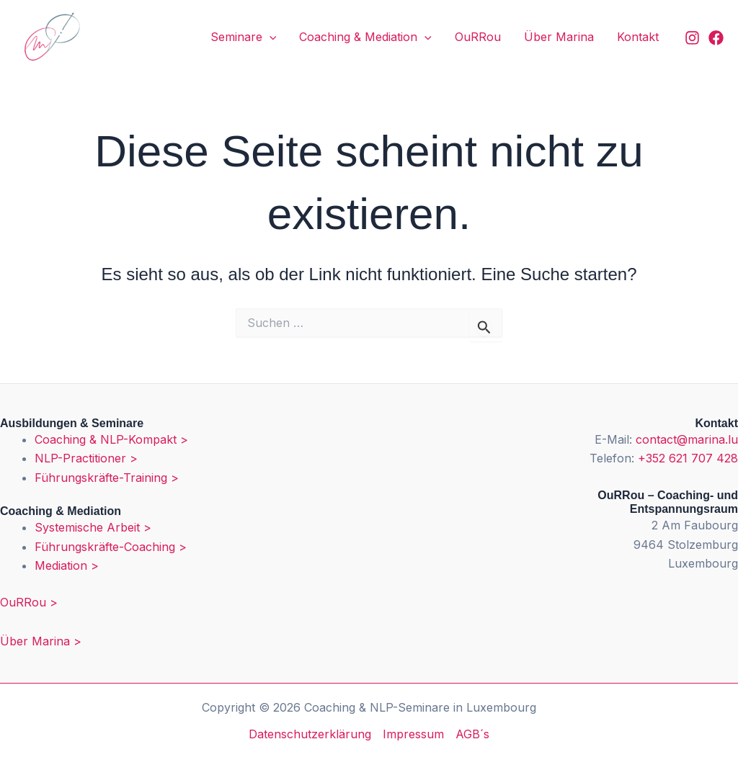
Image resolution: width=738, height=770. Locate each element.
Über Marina (559, 37)
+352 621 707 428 (688, 458)
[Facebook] (716, 37)
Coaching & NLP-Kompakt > (111, 439)
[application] (269, 37)
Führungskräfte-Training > (107, 477)
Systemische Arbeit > (93, 527)
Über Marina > (40, 641)
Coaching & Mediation (365, 37)
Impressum (413, 734)
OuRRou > (29, 602)
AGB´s (472, 734)
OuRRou (478, 37)
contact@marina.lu (687, 439)
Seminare (243, 37)
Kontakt (638, 37)
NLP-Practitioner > (86, 458)
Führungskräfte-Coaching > (111, 547)
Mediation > (67, 565)
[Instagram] (692, 37)
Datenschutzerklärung (310, 734)
